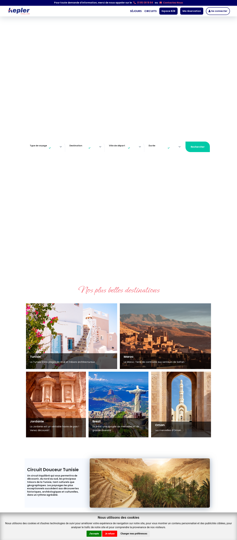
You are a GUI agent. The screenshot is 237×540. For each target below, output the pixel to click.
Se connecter (218, 11)
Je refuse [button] (110, 533)
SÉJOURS (136, 11)
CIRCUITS (150, 11)
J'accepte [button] (94, 533)
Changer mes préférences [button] (133, 533)
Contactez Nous (171, 2)
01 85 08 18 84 (143, 2)
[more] (61, 147)
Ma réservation (192, 11)
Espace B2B (168, 11)
